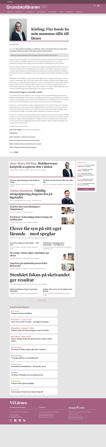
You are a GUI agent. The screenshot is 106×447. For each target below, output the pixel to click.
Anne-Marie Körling (13, 45)
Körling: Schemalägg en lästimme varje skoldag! (22, 137)
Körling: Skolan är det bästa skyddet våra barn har (23, 148)
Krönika (16, 153)
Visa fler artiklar (42, 410)
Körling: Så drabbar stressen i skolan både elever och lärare (25, 144)
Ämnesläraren (18, 11)
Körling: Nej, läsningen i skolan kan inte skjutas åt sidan (24, 141)
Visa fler (86, 190)
